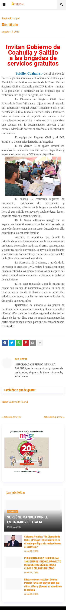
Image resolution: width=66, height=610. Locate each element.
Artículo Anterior (12, 417)
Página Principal (10, 18)
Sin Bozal (21, 359)
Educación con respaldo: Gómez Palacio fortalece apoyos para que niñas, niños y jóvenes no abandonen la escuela (43, 585)
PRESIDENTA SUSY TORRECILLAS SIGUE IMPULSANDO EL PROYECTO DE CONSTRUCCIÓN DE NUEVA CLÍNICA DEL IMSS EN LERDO (42, 563)
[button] (4, 5)
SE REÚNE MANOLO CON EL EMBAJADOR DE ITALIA (27, 519)
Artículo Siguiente (53, 417)
